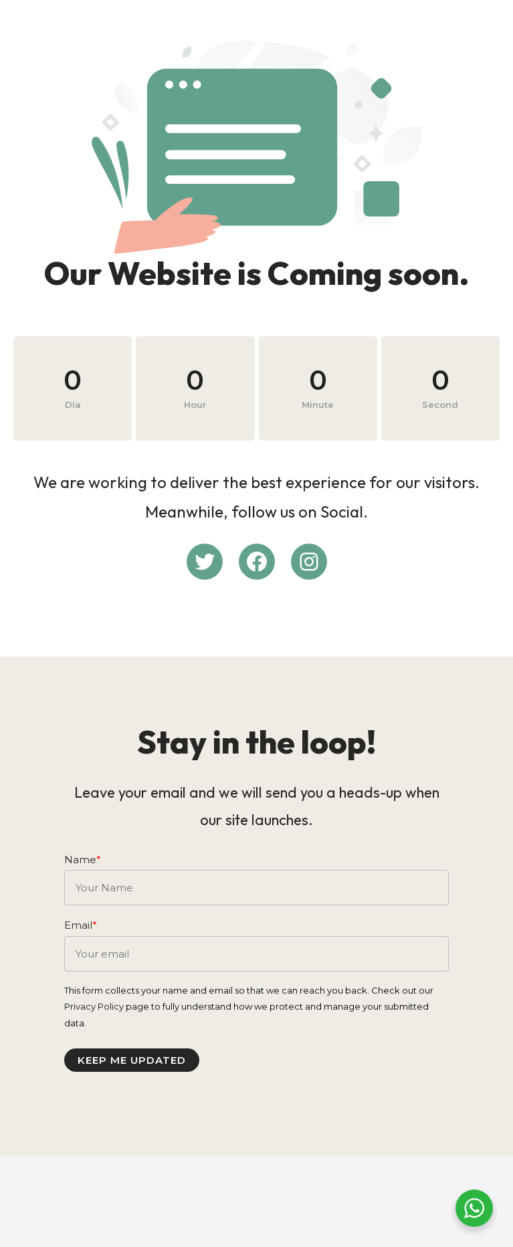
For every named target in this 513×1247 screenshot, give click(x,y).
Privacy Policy (102, 1064)
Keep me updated (140, 1117)
